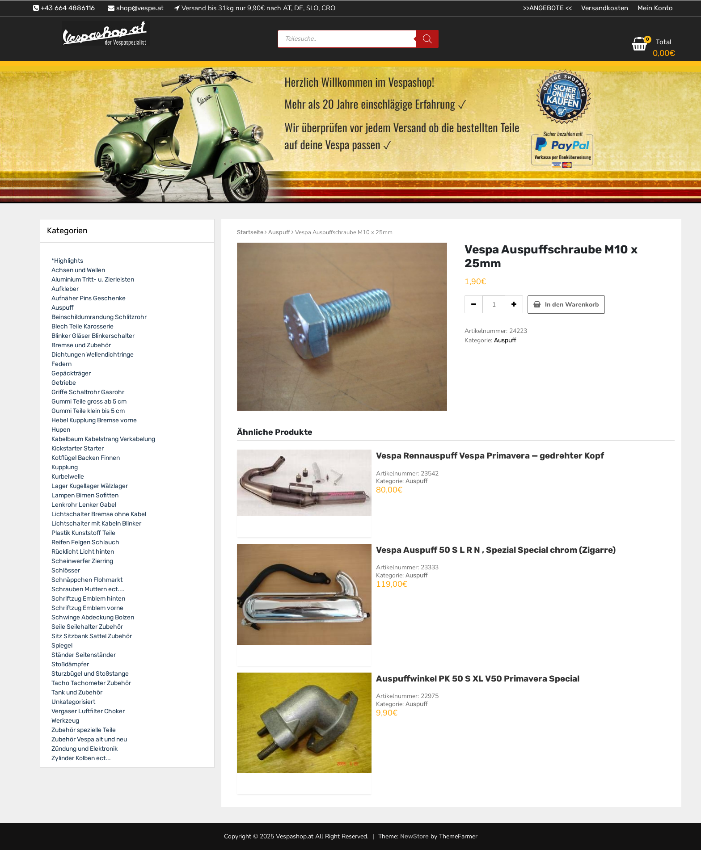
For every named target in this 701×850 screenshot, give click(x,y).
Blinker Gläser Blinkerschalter (93, 336)
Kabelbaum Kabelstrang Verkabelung (103, 439)
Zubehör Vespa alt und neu (89, 739)
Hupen (60, 429)
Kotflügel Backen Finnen (85, 458)
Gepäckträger (71, 373)
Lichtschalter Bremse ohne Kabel (98, 514)
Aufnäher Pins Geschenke (88, 298)
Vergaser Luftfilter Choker (88, 711)
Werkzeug (65, 720)
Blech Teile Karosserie (82, 326)
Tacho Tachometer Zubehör (91, 683)
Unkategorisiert (73, 702)
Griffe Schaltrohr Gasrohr (87, 392)
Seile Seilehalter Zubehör (87, 627)
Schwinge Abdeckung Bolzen (92, 617)
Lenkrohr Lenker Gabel (83, 505)
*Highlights (67, 261)
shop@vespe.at (136, 8)
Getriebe (63, 383)
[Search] (427, 39)
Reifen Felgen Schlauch (85, 542)
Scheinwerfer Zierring (82, 561)
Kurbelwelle (67, 476)
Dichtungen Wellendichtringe (92, 354)
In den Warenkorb (572, 304)
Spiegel (61, 645)
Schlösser (65, 570)
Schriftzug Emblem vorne (87, 608)
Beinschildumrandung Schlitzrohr (99, 317)
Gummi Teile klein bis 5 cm (88, 411)
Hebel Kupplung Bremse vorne (94, 420)
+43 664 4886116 (64, 8)
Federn (61, 364)
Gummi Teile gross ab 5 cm (89, 401)
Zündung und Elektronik (84, 749)
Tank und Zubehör (76, 692)
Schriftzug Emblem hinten (88, 598)
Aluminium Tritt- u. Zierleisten (92, 279)
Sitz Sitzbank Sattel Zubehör (91, 636)
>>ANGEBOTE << (547, 8)
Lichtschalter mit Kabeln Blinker (96, 523)
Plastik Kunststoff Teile (83, 533)
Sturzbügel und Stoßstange (90, 673)
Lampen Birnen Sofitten (84, 495)
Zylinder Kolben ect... (81, 758)
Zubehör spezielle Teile (83, 730)
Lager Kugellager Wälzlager (89, 486)
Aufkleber (65, 289)
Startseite (250, 232)
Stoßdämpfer (70, 664)
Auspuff (279, 232)
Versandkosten (604, 8)
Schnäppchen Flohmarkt (86, 580)
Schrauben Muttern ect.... (88, 589)
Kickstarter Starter (77, 448)
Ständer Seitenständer (83, 655)
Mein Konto (655, 8)
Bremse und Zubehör (81, 345)
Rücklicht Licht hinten (82, 551)
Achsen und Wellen (78, 270)
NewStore (414, 836)
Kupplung (64, 467)
